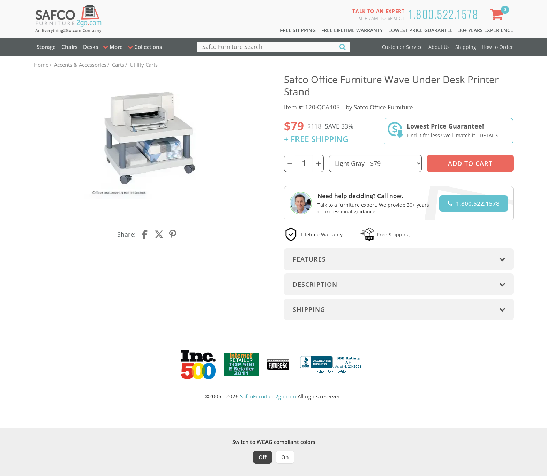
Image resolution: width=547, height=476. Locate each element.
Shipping (465, 47)
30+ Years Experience (485, 30)
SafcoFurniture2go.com (268, 396)
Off (262, 457)
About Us (439, 47)
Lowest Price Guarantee (420, 30)
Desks (90, 46)
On (285, 457)
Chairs (69, 46)
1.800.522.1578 (443, 14)
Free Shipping (298, 30)
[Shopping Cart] (497, 16)
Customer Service (402, 47)
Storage (46, 46)
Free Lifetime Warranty (352, 30)
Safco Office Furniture (383, 107)
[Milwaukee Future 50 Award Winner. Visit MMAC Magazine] (278, 364)
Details (489, 135)
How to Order (497, 47)
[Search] (343, 46)
